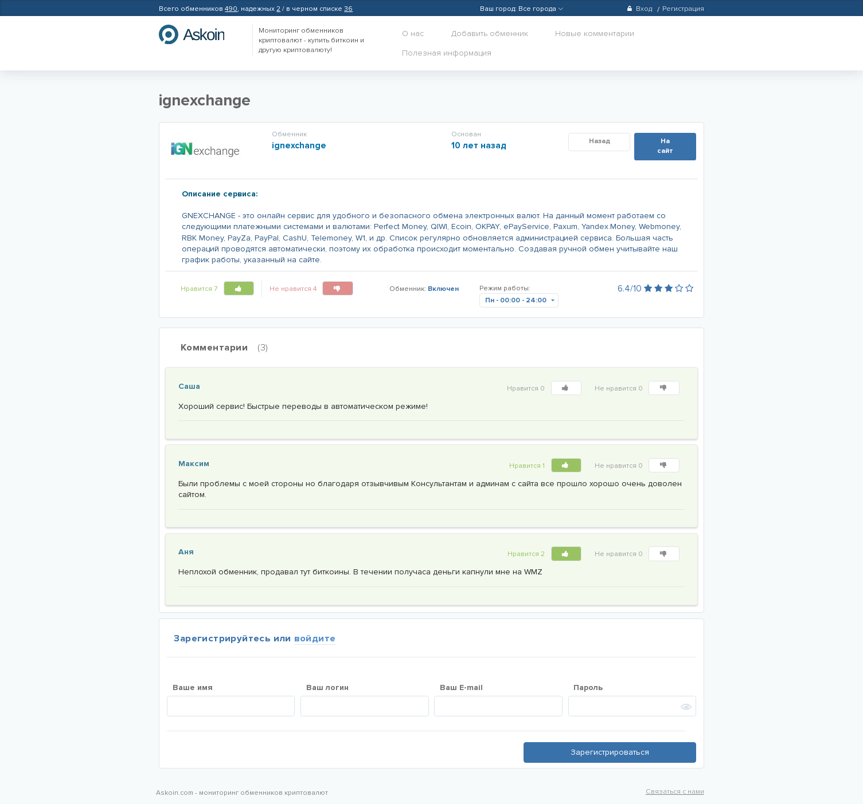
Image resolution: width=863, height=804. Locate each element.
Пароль (588, 687)
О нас (413, 33)
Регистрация (683, 9)
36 (348, 9)
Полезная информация (446, 53)
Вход (639, 9)
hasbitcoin (200, 34)
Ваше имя (193, 687)
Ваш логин (327, 687)
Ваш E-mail (461, 687)
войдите (315, 638)
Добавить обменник (489, 33)
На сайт (665, 146)
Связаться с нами (675, 791)
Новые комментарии (594, 33)
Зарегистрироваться (610, 752)
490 (231, 9)
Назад (599, 141)
